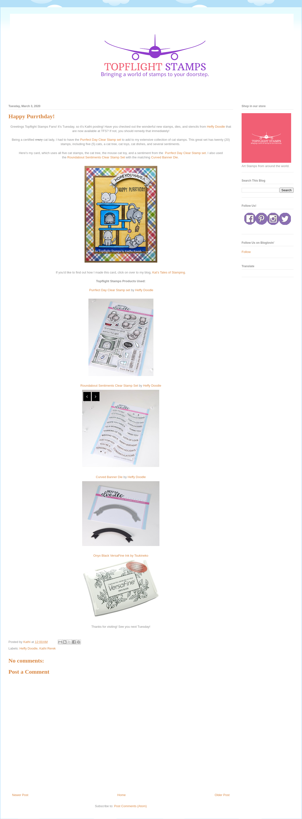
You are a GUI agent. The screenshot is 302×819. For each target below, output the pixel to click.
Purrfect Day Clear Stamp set (100, 139)
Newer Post (20, 795)
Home (121, 795)
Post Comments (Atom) (130, 806)
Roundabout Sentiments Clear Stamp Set (96, 157)
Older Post (222, 795)
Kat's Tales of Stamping (168, 272)
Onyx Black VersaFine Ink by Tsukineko (120, 555)
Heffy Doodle (216, 126)
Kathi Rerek (47, 648)
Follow (246, 252)
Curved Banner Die (164, 157)
